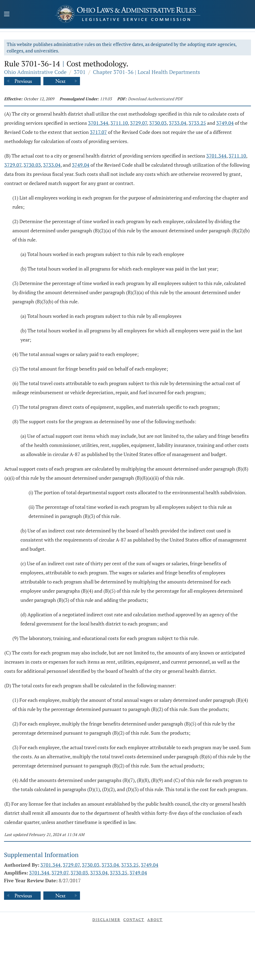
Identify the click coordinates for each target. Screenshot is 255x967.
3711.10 (119, 123)
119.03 (106, 98)
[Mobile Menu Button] (6, 14)
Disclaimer (106, 919)
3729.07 (138, 123)
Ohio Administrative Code (35, 72)
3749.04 (225, 123)
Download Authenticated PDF (155, 98)
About (155, 919)
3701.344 (98, 123)
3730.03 (158, 123)
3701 (80, 72)
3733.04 (177, 123)
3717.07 (98, 132)
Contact (133, 919)
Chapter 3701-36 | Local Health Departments (146, 72)
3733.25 (197, 123)
